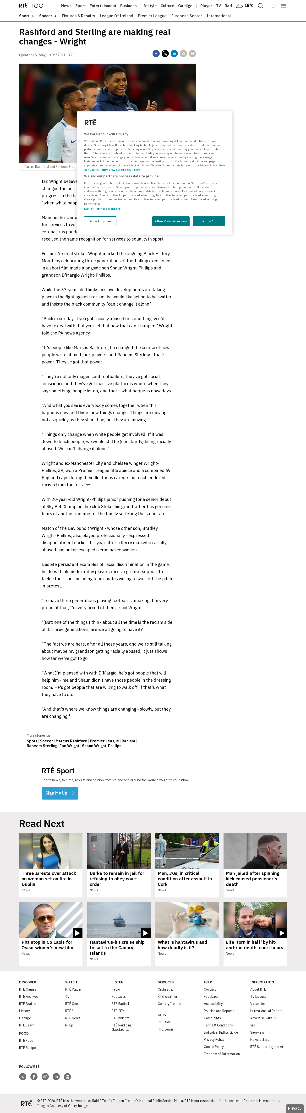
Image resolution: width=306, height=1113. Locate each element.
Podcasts (119, 996)
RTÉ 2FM (118, 1011)
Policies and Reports (219, 1011)
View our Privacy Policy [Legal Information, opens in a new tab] (124, 169)
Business (128, 5)
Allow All (209, 221)
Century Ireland (169, 1004)
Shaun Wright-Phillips (101, 745)
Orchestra (165, 989)
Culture (167, 5)
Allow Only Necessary (171, 221)
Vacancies (258, 1004)
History (24, 1011)
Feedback (211, 996)
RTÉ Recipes (28, 1048)
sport (24, 15)
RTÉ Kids (164, 1022)
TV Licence (258, 996)
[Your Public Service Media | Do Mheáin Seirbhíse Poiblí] (26, 1103)
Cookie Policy (214, 1047)
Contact (210, 989)
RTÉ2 (69, 1011)
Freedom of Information (222, 1054)
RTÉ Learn (26, 1025)
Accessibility (213, 1004)
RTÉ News (72, 1018)
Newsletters (259, 1039)
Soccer (45, 15)
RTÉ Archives (28, 996)
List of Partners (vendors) (102, 208)
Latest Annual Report (266, 1011)
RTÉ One (71, 1004)
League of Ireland (116, 15)
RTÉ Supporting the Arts (268, 1047)
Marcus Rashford (71, 741)
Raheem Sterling (42, 745)
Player (206, 5)
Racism (128, 741)
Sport (80, 5)
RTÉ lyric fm (120, 1018)
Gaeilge (185, 5)
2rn (252, 1025)
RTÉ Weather (167, 996)
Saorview (257, 1032)
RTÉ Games (27, 989)
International (219, 15)
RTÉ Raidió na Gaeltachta (122, 1027)
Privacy (294, 1108)
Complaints (212, 1018)
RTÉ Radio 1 (120, 1004)
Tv (218, 5)
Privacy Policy (214, 1039)
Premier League (152, 15)
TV (67, 996)
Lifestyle (149, 5)
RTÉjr (69, 1025)
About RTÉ (258, 989)
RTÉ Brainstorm (30, 1004)
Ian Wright (69, 745)
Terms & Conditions (218, 1025)
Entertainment (103, 5)
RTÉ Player (73, 989)
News (66, 5)
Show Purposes (100, 221)
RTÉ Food (26, 1040)
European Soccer (186, 15)
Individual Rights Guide (221, 1032)
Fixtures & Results (78, 15)
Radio (230, 5)
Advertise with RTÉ (264, 1018)
